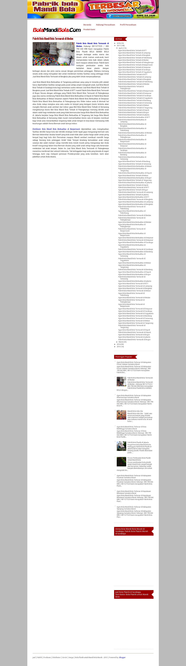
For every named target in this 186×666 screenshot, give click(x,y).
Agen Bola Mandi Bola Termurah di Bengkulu (135, 288)
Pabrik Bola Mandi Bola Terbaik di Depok (133, 110)
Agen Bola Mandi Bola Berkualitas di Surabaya (135, 242)
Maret (121, 342)
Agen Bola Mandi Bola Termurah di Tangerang (135, 323)
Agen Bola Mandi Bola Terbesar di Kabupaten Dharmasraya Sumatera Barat (134, 396)
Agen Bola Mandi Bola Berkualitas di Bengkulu (135, 204)
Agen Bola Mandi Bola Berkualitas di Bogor (134, 274)
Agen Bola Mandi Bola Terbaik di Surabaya (134, 70)
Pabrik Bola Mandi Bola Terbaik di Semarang (135, 103)
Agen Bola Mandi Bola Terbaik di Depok (133, 185)
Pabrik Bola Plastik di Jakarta (138, 442)
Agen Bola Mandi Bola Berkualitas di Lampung (135, 202)
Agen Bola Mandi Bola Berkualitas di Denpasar (135, 238)
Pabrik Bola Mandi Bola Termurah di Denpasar (135, 240)
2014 (119, 344)
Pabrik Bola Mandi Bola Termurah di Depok (134, 332)
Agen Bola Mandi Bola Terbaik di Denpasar (134, 67)
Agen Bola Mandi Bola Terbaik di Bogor (133, 190)
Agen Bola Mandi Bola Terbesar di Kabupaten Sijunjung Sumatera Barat (134, 508)
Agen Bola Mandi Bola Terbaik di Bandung (134, 161)
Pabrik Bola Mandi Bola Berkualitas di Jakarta (135, 183)
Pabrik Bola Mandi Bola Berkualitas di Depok (135, 173)
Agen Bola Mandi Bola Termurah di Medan (134, 298)
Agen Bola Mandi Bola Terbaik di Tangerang (135, 180)
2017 (119, 46)
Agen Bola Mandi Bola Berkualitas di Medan (134, 222)
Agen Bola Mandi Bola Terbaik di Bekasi (133, 175)
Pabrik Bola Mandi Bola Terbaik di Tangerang (135, 108)
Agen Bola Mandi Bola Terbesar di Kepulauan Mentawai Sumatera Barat (134, 492)
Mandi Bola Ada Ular (135, 411)
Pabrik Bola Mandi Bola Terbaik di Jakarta (133, 115)
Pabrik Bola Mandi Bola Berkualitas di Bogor (135, 178)
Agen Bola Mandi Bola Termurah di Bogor (134, 335)
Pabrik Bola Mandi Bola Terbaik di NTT (132, 74)
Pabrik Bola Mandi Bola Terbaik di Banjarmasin (135, 91)
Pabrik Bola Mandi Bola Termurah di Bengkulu (135, 199)
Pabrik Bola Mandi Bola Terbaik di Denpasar (134, 93)
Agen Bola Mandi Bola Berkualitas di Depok (134, 272)
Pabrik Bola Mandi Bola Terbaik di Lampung (134, 77)
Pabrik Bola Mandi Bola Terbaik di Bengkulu (134, 79)
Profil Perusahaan (128, 25)
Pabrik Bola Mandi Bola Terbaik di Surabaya (134, 96)
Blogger (122, 657)
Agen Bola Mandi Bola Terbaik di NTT (132, 50)
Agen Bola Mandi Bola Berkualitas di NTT (133, 197)
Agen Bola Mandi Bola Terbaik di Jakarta (133, 195)
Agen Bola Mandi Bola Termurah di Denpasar (135, 309)
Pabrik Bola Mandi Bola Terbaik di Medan (133, 84)
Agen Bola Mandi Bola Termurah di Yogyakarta (135, 313)
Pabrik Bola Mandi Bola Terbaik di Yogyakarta (135, 98)
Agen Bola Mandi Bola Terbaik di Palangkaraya (135, 62)
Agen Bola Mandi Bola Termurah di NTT (133, 284)
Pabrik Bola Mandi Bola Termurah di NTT (133, 187)
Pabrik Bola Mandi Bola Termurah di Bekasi (134, 291)
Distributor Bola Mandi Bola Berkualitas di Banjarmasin (56, 129)
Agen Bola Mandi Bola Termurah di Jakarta (134, 337)
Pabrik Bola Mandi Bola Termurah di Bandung (135, 270)
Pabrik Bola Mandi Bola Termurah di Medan (53, 39)
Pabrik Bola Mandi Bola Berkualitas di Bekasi (135, 166)
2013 (119, 347)
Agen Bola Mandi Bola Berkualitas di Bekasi (134, 263)
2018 (119, 43)
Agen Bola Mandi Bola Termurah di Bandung (135, 316)
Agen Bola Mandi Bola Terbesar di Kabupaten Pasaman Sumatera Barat (134, 477)
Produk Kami (89, 29)
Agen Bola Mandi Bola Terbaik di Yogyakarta (135, 72)
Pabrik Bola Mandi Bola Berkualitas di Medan (135, 133)
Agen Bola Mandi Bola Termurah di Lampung (135, 286)
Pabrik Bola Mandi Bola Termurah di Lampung (135, 192)
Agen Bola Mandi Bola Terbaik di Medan (133, 60)
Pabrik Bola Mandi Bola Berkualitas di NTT (134, 117)
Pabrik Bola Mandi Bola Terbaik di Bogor (133, 112)
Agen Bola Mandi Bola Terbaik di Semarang (134, 164)
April (121, 48)
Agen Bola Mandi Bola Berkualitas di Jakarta (134, 281)
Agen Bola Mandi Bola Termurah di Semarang (135, 318)
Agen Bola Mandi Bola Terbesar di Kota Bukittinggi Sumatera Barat (131, 428)
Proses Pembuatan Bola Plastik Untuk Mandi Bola (139, 459)
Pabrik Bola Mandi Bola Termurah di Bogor (134, 339)
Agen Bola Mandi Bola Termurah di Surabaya (135, 311)
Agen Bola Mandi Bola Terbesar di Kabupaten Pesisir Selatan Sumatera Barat (134, 363)
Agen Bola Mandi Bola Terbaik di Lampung (134, 53)
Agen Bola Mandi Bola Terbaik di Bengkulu (134, 55)
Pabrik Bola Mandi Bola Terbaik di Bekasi (133, 105)
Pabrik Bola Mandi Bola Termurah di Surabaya (135, 249)
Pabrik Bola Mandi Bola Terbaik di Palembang (135, 82)
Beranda (87, 25)
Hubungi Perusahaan (105, 25)
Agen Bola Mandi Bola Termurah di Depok (134, 330)
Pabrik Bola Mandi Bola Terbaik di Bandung (134, 100)
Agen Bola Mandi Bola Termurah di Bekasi (134, 321)
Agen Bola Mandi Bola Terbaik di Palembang (135, 58)
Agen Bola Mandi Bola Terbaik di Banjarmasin (135, 65)
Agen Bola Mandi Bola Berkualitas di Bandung (135, 252)
